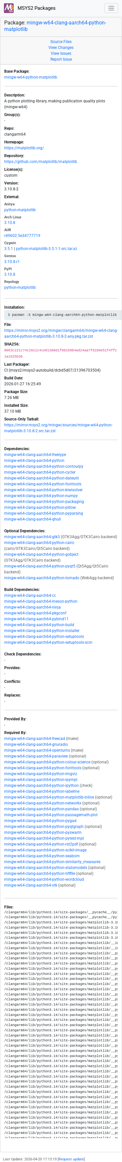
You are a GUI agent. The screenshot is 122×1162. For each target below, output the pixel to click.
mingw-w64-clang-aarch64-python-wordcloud (44, 879)
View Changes (61, 47)
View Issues (61, 53)
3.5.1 (8, 248)
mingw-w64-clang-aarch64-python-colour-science (47, 762)
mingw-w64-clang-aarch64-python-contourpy (43, 466)
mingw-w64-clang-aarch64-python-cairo (39, 542)
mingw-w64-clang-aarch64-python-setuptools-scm (48, 642)
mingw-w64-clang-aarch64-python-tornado (41, 578)
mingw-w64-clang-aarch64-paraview (36, 756)
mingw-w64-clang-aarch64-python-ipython (41, 785)
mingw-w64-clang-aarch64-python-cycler (39, 472)
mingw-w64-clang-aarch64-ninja (32, 607)
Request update (71, 1159)
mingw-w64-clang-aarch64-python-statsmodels (45, 867)
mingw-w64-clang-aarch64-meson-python (40, 601)
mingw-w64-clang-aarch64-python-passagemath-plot (51, 815)
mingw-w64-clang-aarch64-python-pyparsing (43, 513)
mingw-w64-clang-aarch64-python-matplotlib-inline (49, 797)
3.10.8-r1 (12, 261)
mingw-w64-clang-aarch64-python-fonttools (42, 484)
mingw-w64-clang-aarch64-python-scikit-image (45, 850)
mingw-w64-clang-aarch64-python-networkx (42, 803)
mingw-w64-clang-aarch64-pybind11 (36, 619)
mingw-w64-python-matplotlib (30, 77)
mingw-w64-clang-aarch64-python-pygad (40, 820)
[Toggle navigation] (111, 8)
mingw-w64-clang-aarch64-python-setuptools (44, 636)
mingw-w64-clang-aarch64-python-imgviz (40, 774)
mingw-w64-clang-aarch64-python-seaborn (42, 856)
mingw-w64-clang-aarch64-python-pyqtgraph (44, 826)
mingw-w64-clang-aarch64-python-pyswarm (43, 832)
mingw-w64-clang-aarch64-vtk (30, 885)
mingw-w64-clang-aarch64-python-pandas (41, 809)
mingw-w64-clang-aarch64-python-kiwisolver (43, 490)
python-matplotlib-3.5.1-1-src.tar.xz (46, 248)
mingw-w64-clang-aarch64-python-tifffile (39, 873)
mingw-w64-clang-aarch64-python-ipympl (40, 779)
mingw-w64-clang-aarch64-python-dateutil (41, 478)
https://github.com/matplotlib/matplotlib (40, 161)
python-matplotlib (20, 210)
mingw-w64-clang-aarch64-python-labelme (41, 791)
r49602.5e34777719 (22, 235)
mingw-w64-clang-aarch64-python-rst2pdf (41, 844)
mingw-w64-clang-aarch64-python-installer (41, 630)
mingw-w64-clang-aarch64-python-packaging (44, 501)
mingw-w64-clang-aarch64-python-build (39, 625)
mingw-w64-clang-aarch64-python (34, 460)
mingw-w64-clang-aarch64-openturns (37, 750)
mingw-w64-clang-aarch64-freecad (34, 738)
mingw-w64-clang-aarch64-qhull (32, 519)
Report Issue (61, 59)
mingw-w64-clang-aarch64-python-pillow (40, 507)
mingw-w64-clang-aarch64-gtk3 (32, 537)
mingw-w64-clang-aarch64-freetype (35, 454)
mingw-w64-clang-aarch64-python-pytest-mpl (44, 838)
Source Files (61, 41)
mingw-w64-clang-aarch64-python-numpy (41, 495)
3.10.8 (9, 222)
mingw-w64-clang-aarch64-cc (30, 595)
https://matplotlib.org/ (24, 148)
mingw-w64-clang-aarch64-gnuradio (36, 744)
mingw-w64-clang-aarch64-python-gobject (41, 554)
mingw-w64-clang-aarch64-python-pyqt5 (39, 566)
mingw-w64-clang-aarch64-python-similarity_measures (52, 862)
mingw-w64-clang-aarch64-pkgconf (35, 613)
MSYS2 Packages (30, 8)
